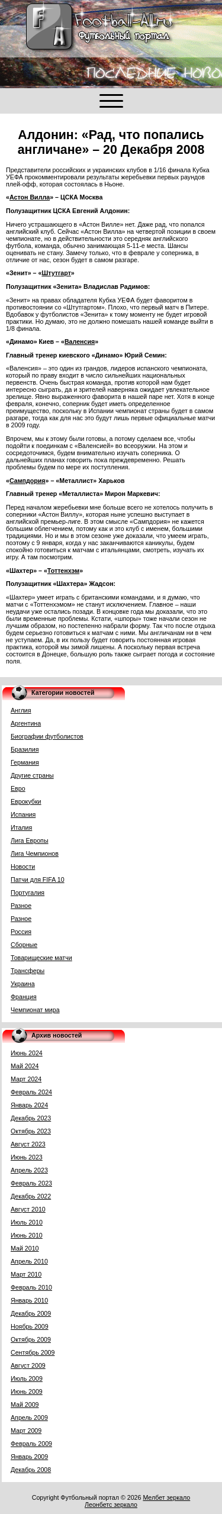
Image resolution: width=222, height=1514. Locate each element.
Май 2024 (25, 1066)
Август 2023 (28, 1144)
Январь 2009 (29, 1456)
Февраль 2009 (31, 1443)
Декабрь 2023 (31, 1118)
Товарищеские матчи (41, 957)
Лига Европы (30, 840)
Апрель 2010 (29, 1261)
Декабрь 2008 (31, 1469)
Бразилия (25, 749)
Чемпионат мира (35, 1009)
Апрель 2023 (29, 1170)
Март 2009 (26, 1430)
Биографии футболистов (47, 736)
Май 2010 (25, 1248)
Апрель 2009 (29, 1417)
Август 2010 (28, 1209)
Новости (23, 866)
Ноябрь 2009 (30, 1326)
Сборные (24, 944)
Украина (23, 983)
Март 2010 (26, 1274)
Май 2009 (25, 1404)
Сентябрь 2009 (32, 1352)
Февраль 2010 (31, 1287)
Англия (21, 710)
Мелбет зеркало (166, 1497)
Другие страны (32, 775)
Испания (23, 814)
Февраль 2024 (31, 1092)
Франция (24, 996)
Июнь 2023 (27, 1157)
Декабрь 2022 (31, 1196)
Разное (21, 905)
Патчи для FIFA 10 (38, 879)
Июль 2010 (27, 1222)
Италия (21, 827)
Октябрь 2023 (31, 1131)
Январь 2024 (29, 1105)
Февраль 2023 (31, 1183)
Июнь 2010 (27, 1235)
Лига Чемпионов (35, 853)
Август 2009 (28, 1365)
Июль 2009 (27, 1378)
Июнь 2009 (27, 1391)
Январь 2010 (29, 1300)
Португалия (27, 892)
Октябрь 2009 (31, 1339)
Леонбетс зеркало (111, 1504)
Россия (21, 931)
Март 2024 (26, 1079)
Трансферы (27, 970)
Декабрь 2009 (31, 1313)
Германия (25, 762)
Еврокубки (26, 801)
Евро (18, 788)
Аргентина (26, 723)
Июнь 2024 (27, 1052)
